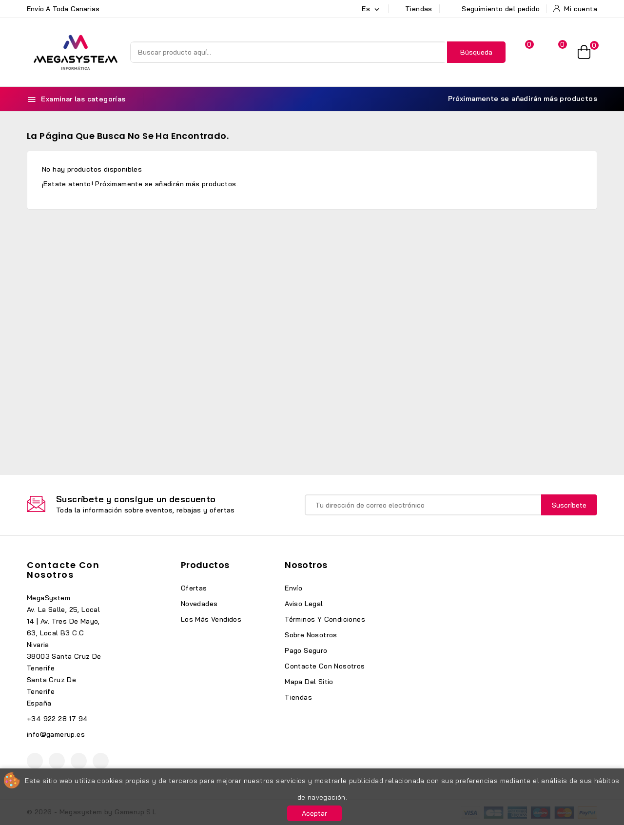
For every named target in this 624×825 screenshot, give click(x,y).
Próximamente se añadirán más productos (517, 99)
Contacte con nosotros (63, 570)
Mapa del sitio (309, 681)
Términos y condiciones (325, 619)
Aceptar (314, 813)
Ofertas (194, 588)
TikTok (101, 761)
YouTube (57, 761)
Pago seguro (306, 650)
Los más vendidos (211, 619)
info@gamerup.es (56, 734)
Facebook (35, 761)
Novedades (199, 603)
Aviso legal (304, 603)
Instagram (79, 761)
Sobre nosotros (311, 634)
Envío (293, 588)
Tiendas (298, 697)
